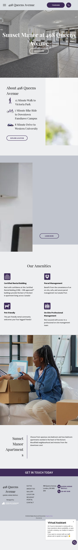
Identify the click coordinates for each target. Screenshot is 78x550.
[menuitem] (32, 485)
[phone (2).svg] (69, 6)
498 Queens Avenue (21, 5)
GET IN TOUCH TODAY (39, 472)
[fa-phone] (59, 492)
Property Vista (49, 516)
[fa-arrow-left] (59, 487)
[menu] (4, 5)
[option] (39, 39)
